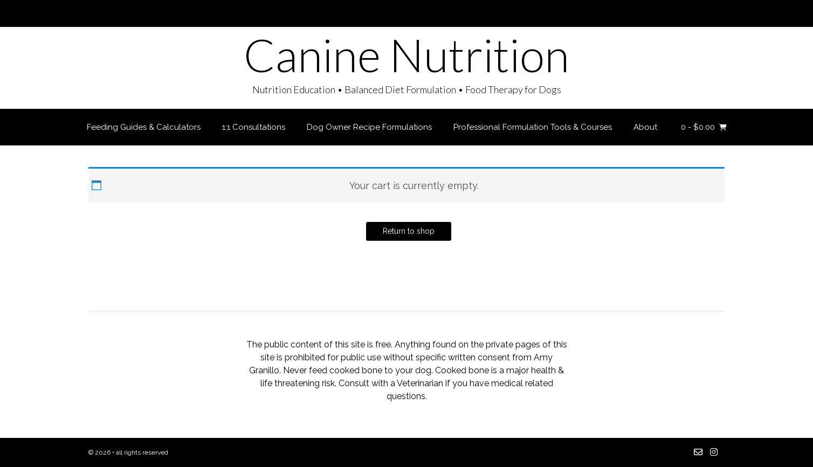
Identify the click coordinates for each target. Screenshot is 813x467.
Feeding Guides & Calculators (144, 127)
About (645, 127)
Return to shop (409, 231)
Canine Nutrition (406, 55)
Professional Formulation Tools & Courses (532, 127)
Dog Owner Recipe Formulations (369, 127)
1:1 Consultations (253, 127)
